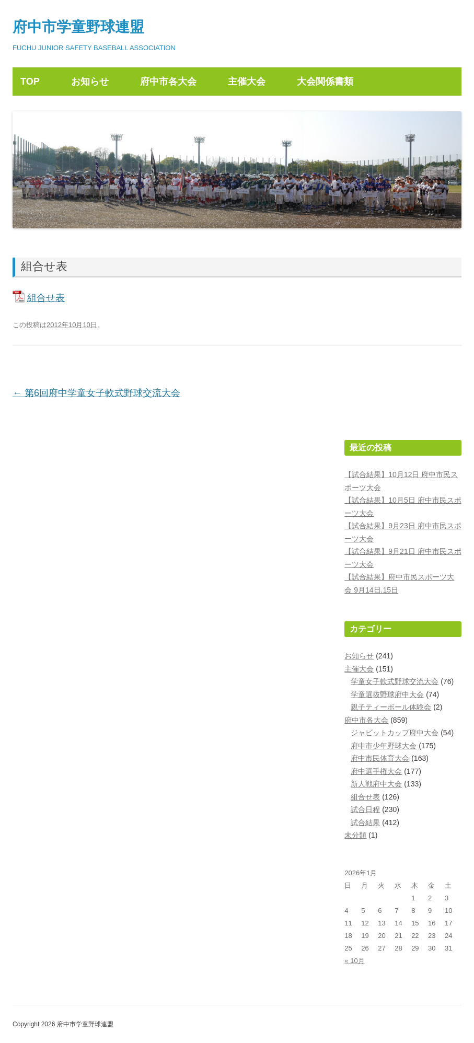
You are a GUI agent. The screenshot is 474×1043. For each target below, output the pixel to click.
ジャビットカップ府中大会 (394, 732)
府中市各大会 (168, 81)
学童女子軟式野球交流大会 (394, 681)
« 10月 (354, 961)
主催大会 (246, 81)
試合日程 (365, 809)
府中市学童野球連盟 (78, 27)
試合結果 (365, 822)
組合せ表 (46, 298)
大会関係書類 (325, 81)
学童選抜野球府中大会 (387, 694)
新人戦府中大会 (376, 784)
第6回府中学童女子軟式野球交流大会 (96, 393)
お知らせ (90, 81)
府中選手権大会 (376, 771)
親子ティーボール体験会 (391, 707)
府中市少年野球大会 (384, 745)
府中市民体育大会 (380, 758)
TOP (30, 81)
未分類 (355, 835)
